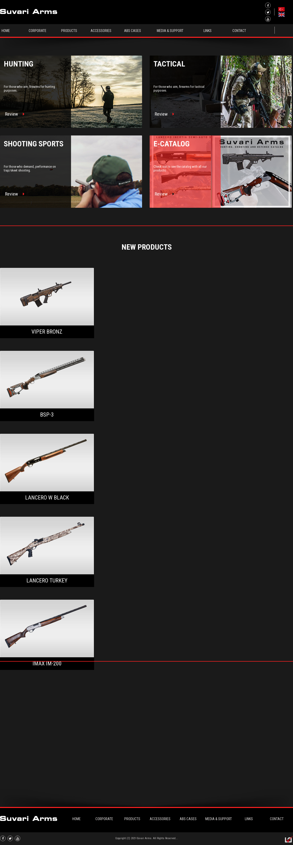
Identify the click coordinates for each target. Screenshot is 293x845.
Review (14, 114)
